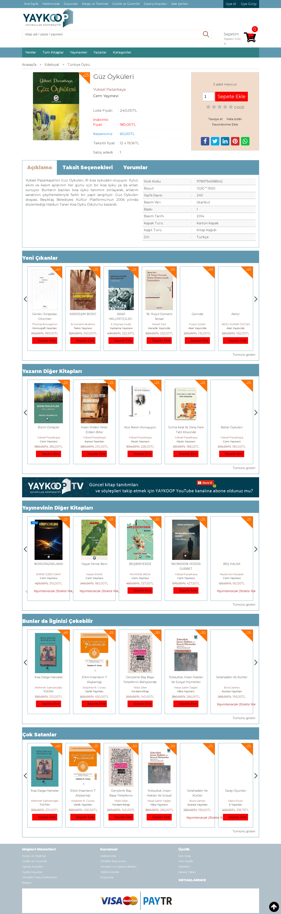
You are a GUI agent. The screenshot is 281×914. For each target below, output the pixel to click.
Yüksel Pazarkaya (48, 437)
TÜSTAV (94, 691)
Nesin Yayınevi (186, 441)
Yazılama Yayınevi (159, 328)
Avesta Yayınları (236, 804)
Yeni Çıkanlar (40, 258)
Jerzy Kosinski (48, 687)
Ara (206, 34)
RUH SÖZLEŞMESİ (48, 564)
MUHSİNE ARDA (186, 574)
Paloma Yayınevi (44, 328)
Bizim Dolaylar (94, 427)
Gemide (235, 314)
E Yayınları (48, 691)
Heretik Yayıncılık (197, 328)
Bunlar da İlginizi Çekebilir (57, 621)
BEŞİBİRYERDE (186, 564)
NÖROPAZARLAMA (94, 564)
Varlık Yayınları (140, 691)
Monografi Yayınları (83, 328)
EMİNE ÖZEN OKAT (94, 574)
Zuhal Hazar (44, 324)
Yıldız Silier (186, 687)
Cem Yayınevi (48, 441)
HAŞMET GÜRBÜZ (48, 574)
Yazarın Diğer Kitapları (52, 371)
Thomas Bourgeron (83, 324)
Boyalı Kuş (48, 677)
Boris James (235, 800)
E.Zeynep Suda (159, 324)
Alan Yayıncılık (236, 328)
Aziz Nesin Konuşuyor (186, 427)
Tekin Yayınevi (121, 328)
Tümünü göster (244, 355)
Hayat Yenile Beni (140, 564)
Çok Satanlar (39, 735)
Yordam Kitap (186, 691)
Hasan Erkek (140, 574)
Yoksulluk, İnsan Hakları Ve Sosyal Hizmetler (197, 795)
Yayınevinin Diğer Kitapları (57, 508)
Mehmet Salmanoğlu (94, 687)
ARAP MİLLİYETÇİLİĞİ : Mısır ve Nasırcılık (159, 319)
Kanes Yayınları (140, 441)
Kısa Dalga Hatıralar (94, 677)
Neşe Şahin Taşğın (231, 687)
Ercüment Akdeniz (121, 324)
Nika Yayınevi (231, 691)
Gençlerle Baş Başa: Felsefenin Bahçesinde (159, 795)
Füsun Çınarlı (235, 324)
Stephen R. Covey (140, 687)
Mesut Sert (197, 324)
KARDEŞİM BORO (121, 314)
